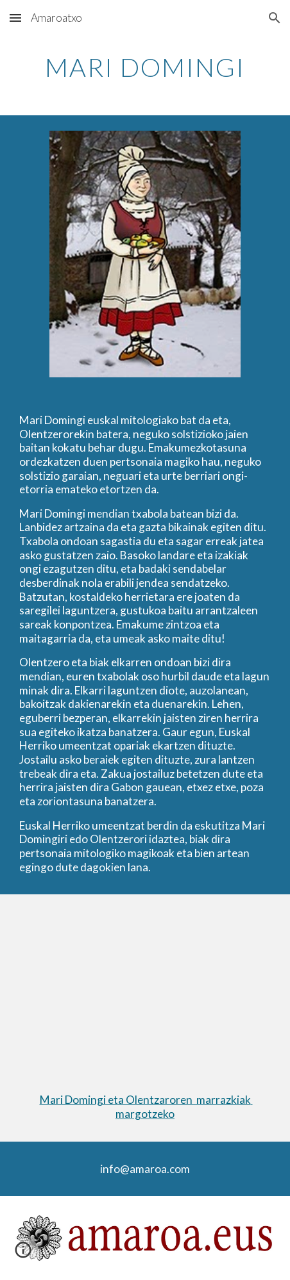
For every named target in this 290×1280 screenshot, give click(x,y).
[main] (145, 67)
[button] (15, 17)
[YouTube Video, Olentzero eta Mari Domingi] (145, 983)
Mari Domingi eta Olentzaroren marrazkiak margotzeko (146, 1106)
